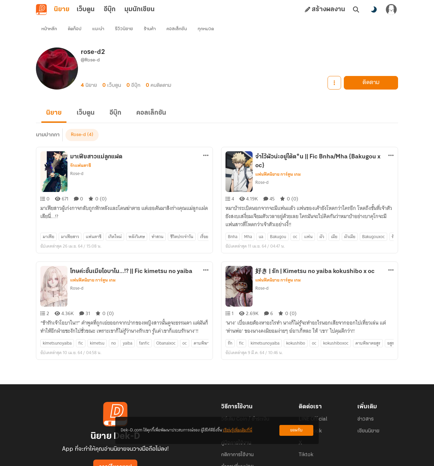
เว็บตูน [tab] (86, 9)
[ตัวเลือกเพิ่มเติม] (206, 143)
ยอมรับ (296, 430)
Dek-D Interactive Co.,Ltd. (193, 458)
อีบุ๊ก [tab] (110, 9)
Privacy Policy (266, 458)
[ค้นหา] (356, 9)
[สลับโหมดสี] (373, 9)
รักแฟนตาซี (80, 153)
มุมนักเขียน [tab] (139, 9)
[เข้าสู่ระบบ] (391, 9)
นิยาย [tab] (62, 9)
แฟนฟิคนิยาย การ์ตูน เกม (278, 162)
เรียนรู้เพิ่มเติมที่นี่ (237, 430)
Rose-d (76, 161)
